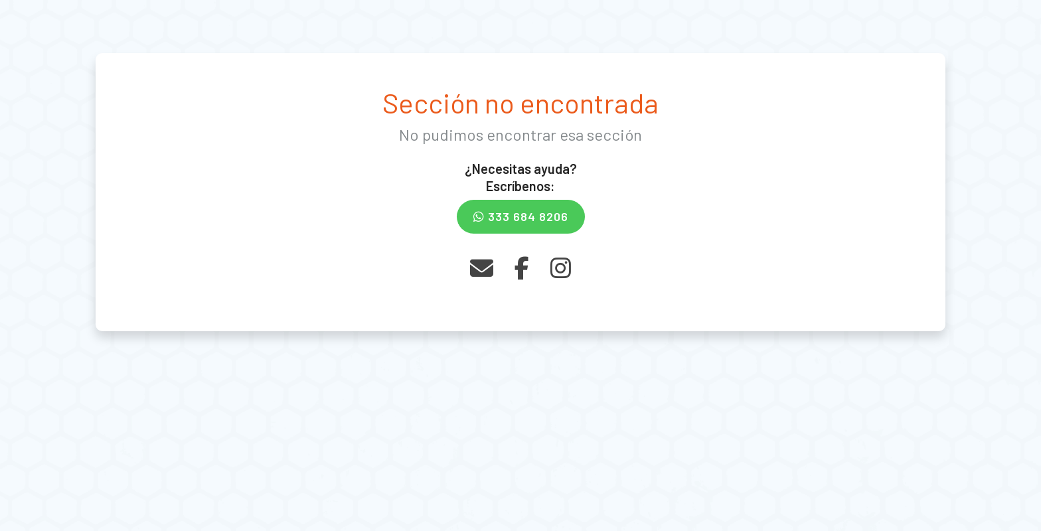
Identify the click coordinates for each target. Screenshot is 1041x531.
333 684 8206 (520, 216)
